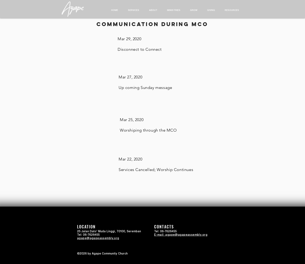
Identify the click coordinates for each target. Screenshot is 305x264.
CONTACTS (164, 227)
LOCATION (86, 227)
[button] (153, 10)
